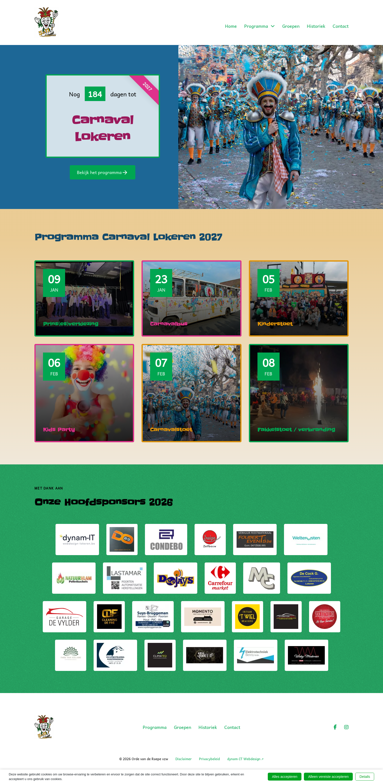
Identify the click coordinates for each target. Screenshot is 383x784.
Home (231, 26)
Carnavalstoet (171, 429)
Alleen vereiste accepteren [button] (328, 777)
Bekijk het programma (102, 172)
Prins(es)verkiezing (70, 324)
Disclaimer (183, 758)
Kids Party (59, 429)
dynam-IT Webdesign (243, 758)
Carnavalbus (168, 324)
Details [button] (364, 777)
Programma (256, 26)
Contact (341, 26)
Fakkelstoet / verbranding (296, 429)
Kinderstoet (275, 324)
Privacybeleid (209, 758)
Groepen (290, 26)
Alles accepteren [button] (285, 777)
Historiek (316, 26)
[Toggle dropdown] (272, 26)
